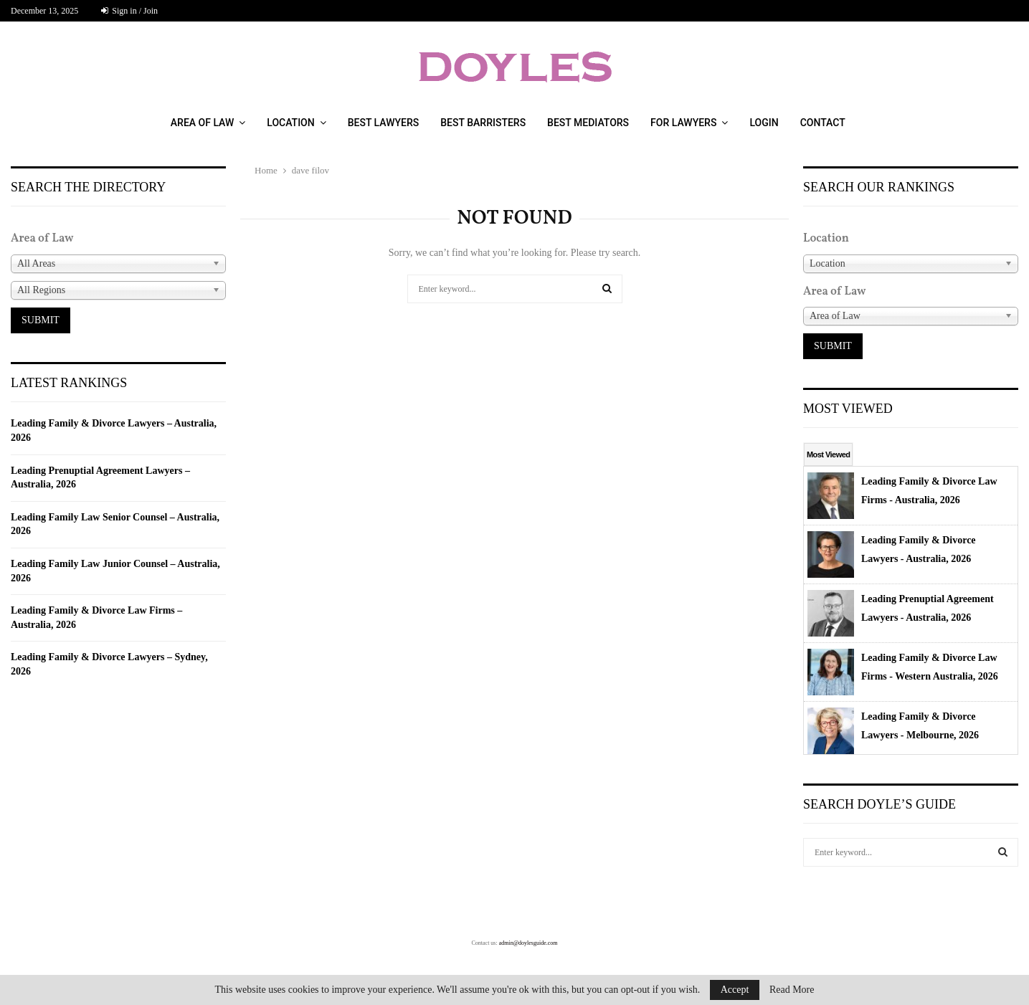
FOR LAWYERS (683, 122)
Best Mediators (588, 122)
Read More (792, 990)
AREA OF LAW (202, 122)
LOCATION (290, 122)
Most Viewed (828, 454)
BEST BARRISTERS (483, 122)
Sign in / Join (129, 11)
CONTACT (822, 122)
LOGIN (763, 122)
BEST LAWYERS (383, 122)
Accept (735, 989)
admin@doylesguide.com (528, 943)
